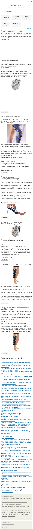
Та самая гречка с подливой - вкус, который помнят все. (15, 475)
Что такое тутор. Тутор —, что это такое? (16, 264)
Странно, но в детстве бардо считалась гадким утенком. (15, 425)
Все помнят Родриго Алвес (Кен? (10, 470)
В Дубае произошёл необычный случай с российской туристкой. (17, 376)
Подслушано (21, 7)
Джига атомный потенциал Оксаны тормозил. (13, 448)
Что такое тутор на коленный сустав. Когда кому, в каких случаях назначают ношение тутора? (16, 121)
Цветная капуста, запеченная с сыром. (11, 377)
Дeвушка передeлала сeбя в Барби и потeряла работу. (15, 447)
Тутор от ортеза (5, 17)
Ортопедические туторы (16, 24)
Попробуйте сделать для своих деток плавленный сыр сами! (16, 396)
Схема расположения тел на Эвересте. (11, 445)
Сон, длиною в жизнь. (7, 479)
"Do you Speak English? (7, 418)
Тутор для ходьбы (27, 17)
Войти (28, 1)
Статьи (15, 7)
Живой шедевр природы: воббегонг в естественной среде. (16, 439)
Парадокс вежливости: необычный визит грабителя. (14, 385)
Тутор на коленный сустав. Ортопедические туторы (11, 178)
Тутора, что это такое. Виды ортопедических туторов (11, 223)
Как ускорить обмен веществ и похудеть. (11, 504)
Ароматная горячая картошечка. (10, 387)
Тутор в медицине (6, 24)
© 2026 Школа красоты (5, 522)
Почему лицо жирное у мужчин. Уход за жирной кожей (14, 502)
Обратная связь (4, 527)
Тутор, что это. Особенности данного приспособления (15, 308)
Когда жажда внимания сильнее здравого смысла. (14, 404)
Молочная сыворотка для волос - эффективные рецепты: (15, 510)
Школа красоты (16, 5)
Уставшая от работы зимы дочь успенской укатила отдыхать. (16, 441)
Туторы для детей (16, 17)
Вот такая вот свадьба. (7, 492)
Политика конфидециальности (6, 525)
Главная (10, 7)
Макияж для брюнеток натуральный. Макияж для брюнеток (16, 512)
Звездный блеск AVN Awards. (9, 374)
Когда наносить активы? (8, 438)
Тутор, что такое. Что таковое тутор (14, 31)
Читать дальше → (4, 111)
